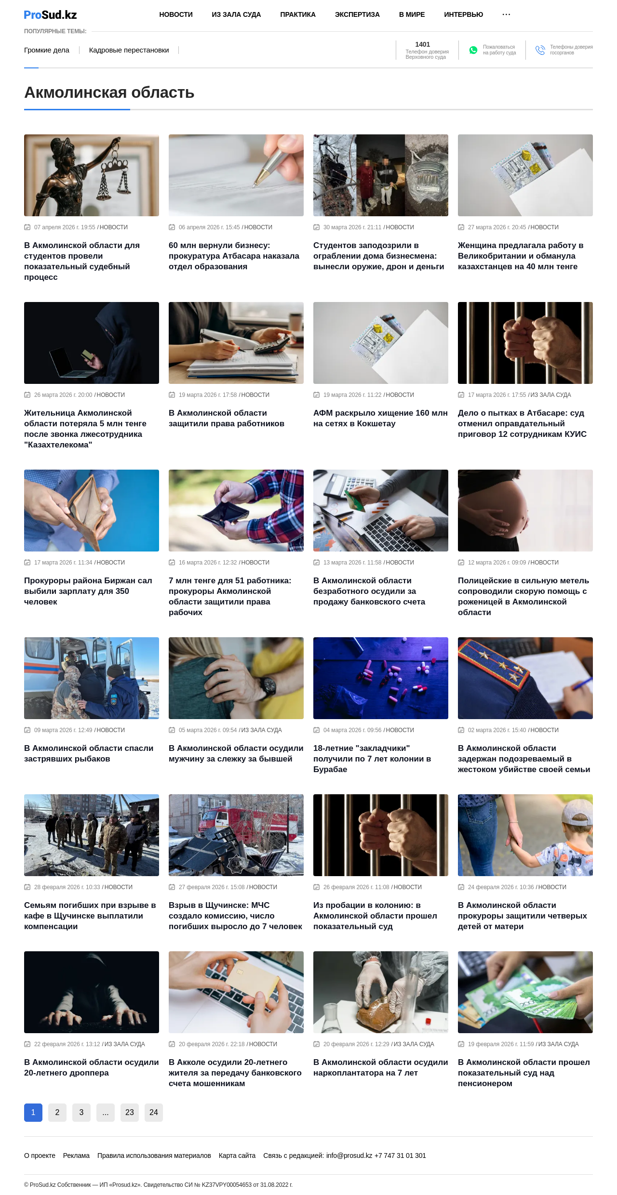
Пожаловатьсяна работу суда (499, 49)
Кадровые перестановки (129, 50)
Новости (176, 14)
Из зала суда (236, 14)
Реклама (76, 1155)
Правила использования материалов (154, 1155)
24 (153, 1112)
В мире (412, 14)
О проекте (39, 1155)
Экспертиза (357, 14)
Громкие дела (46, 50)
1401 (423, 44)
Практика (298, 14)
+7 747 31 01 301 (400, 1155)
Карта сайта (237, 1155)
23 (129, 1112)
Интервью (463, 14)
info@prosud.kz (349, 1155)
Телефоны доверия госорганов (571, 49)
